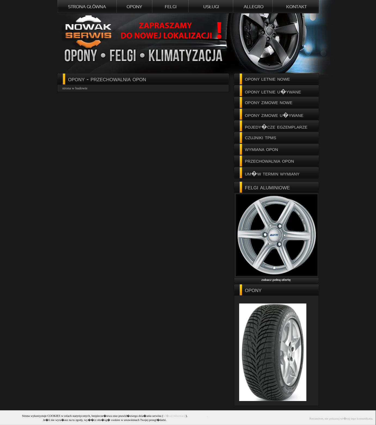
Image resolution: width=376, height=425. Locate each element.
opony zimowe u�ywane (274, 114)
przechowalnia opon (269, 160)
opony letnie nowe (267, 78)
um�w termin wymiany (272, 173)
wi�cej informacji (174, 415)
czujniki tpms (260, 137)
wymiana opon (261, 148)
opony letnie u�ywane (273, 91)
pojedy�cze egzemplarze (276, 126)
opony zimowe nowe (268, 102)
